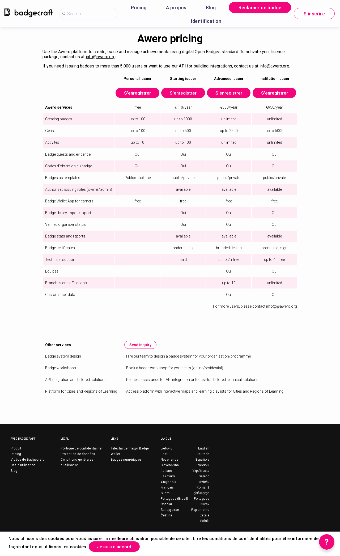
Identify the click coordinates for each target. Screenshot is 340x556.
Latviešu (203, 487)
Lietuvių (167, 454)
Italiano (166, 476)
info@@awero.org (281, 312)
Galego (204, 482)
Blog (211, 7)
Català (204, 521)
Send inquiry (141, 350)
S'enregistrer (129, 93)
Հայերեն (168, 487)
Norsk (205, 510)
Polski (204, 526)
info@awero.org (101, 56)
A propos (176, 7)
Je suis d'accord (116, 546)
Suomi (165, 498)
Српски (166, 510)
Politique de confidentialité (81, 454)
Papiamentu (200, 515)
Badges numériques (126, 465)
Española (203, 465)
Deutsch (203, 459)
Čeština (166, 521)
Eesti (164, 459)
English (203, 454)
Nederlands (169, 465)
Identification (206, 21)
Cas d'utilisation (23, 471)
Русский (203, 471)
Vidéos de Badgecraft (27, 465)
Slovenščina (170, 471)
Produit (16, 454)
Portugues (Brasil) (174, 504)
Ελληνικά (168, 482)
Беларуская (170, 515)
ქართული (201, 498)
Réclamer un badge (260, 7)
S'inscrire (314, 13)
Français (167, 493)
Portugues (202, 504)
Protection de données (78, 459)
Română (203, 493)
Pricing (139, 7)
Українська (200, 476)
